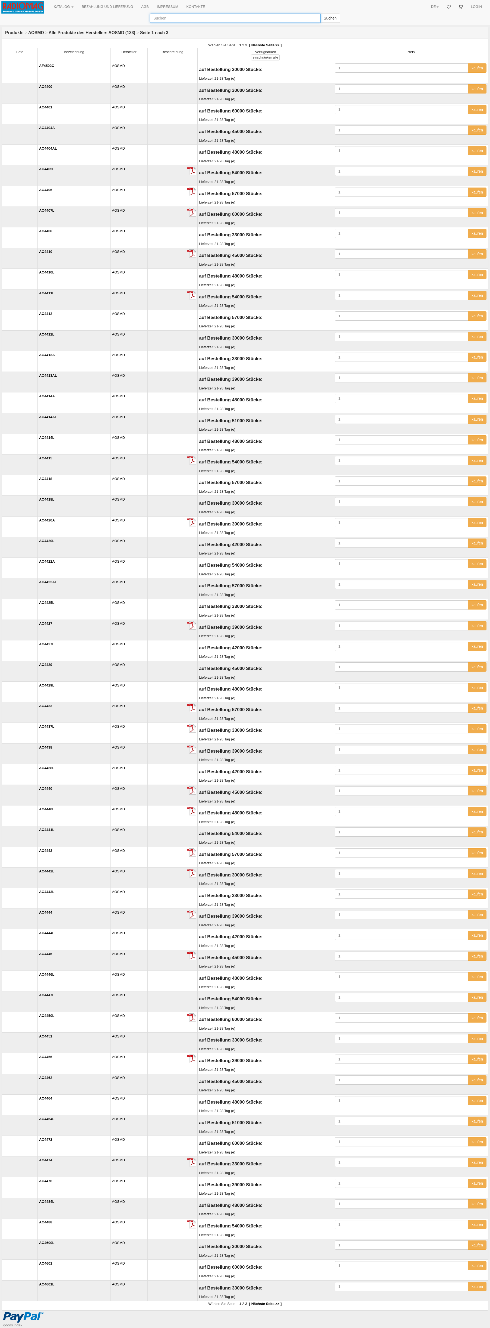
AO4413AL (48, 375)
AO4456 (45, 1057)
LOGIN (476, 7)
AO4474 (45, 1160)
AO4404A (47, 128)
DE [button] (434, 7)
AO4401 (45, 107)
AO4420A (47, 520)
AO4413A (47, 355)
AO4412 (45, 314)
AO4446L (46, 974)
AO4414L (46, 438)
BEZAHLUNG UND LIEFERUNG (107, 7)
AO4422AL (48, 582)
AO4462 (45, 1078)
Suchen (330, 18)
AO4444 (45, 912)
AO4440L (46, 809)
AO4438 (45, 747)
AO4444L (46, 933)
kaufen (477, 68)
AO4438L (46, 768)
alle (265, 57)
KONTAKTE (195, 7)
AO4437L (46, 726)
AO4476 (45, 1181)
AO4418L (46, 499)
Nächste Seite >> (265, 45)
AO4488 (45, 1222)
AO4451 (45, 1036)
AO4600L (46, 1243)
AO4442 (45, 851)
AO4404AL (48, 148)
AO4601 (45, 1263)
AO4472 (45, 1139)
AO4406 (45, 190)
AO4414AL (48, 417)
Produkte (14, 32)
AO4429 (45, 665)
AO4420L (46, 541)
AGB (144, 7)
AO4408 (45, 231)
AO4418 (45, 479)
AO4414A (47, 396)
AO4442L (46, 871)
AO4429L (46, 685)
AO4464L (46, 1119)
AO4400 (45, 87)
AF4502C (46, 66)
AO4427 (45, 623)
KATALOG (64, 7)
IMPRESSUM (167, 7)
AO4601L (46, 1284)
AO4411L (46, 293)
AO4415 (45, 458)
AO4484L (46, 1202)
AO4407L (46, 210)
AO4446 (45, 954)
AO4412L (46, 334)
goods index (12, 1325)
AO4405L (46, 169)
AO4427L (46, 644)
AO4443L (46, 892)
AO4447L (46, 995)
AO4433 (45, 706)
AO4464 (45, 1098)
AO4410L (46, 272)
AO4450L (46, 1016)
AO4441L (46, 830)
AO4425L (46, 603)
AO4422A (47, 561)
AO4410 (45, 252)
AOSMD (36, 32)
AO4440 (45, 789)
